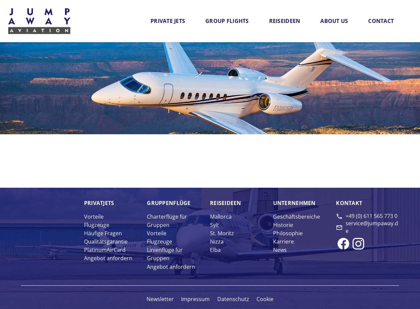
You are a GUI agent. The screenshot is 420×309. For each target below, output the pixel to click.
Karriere (283, 241)
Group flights (227, 21)
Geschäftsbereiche (296, 216)
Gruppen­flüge (168, 203)
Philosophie (288, 233)
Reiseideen (284, 21)
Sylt (214, 225)
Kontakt (349, 203)
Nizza (217, 241)
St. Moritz (222, 233)
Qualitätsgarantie (106, 241)
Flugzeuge (96, 225)
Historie (283, 225)
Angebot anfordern (108, 258)
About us (334, 21)
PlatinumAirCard (105, 250)
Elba (215, 250)
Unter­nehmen (294, 203)
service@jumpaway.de (372, 227)
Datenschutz (233, 299)
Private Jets (168, 21)
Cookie (265, 299)
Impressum (195, 299)
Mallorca (221, 216)
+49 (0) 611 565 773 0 (371, 216)
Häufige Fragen (103, 233)
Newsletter (160, 299)
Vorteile (94, 216)
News (280, 250)
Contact (381, 21)
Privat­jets (99, 203)
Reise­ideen (225, 203)
